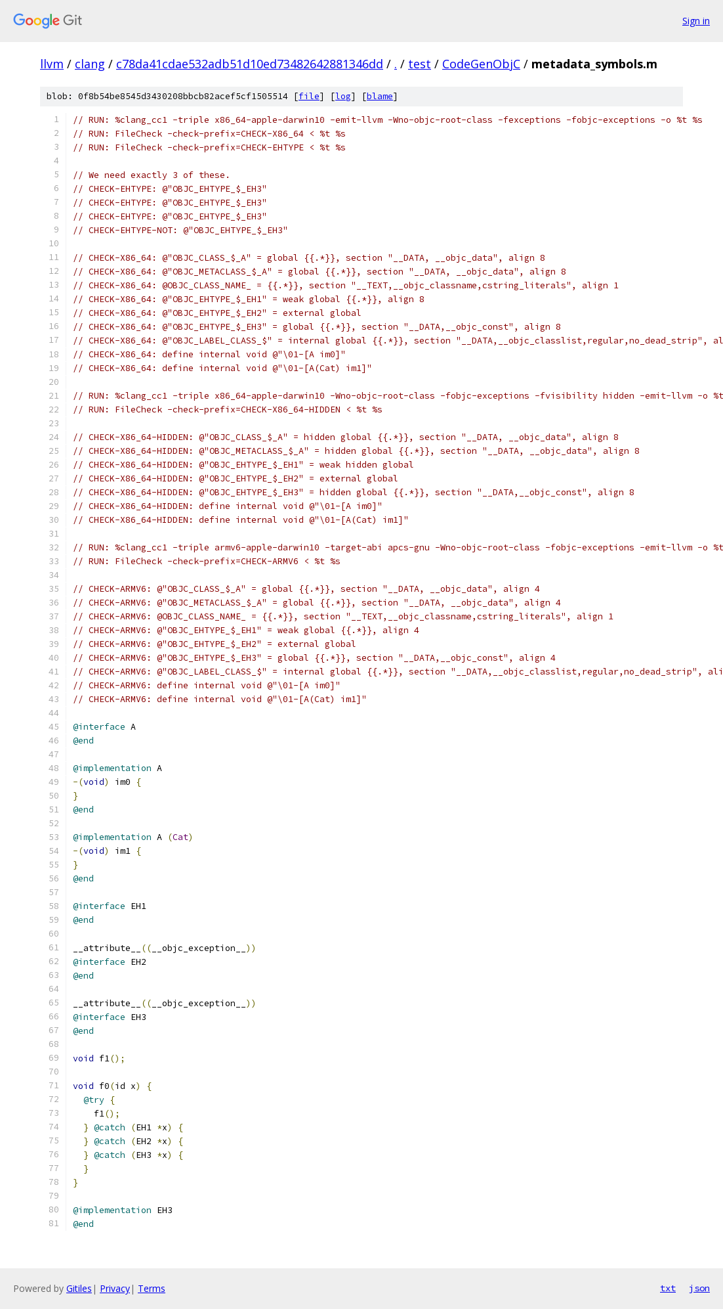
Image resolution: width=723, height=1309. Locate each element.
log (343, 96)
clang (90, 64)
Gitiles (79, 1288)
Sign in (696, 20)
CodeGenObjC (481, 64)
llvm (52, 64)
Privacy (115, 1288)
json (699, 1288)
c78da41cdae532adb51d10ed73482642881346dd (249, 64)
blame (380, 96)
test (419, 64)
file (309, 96)
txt (668, 1288)
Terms (151, 1288)
